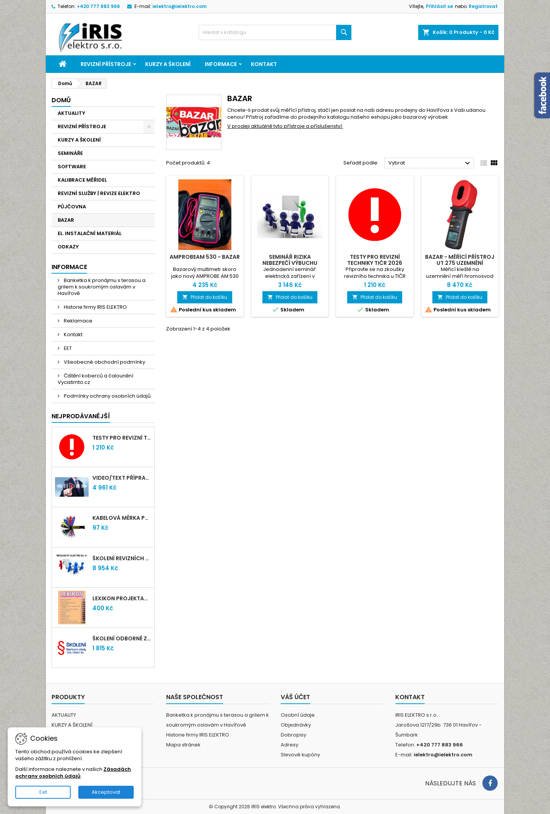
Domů (61, 100)
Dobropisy (293, 734)
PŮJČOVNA (72, 206)
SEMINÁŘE (70, 153)
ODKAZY (68, 246)
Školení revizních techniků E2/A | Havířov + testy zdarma (121, 558)
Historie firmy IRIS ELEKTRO (95, 307)
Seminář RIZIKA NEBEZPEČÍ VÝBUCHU (289, 260)
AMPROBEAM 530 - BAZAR (205, 257)
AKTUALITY (71, 113)
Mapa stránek (183, 744)
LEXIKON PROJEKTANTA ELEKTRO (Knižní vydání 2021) (121, 598)
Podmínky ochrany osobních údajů (106, 396)
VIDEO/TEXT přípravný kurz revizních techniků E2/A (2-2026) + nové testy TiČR (121, 478)
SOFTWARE (72, 166)
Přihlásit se (439, 6)
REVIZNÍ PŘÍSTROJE (106, 64)
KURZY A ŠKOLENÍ (168, 64)
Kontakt (264, 64)
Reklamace (77, 320)
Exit (43, 792)
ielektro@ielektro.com (179, 6)
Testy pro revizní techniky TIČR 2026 (121, 438)
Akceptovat (106, 792)
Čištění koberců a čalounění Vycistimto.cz (95, 379)
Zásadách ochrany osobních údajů (73, 773)
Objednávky (296, 725)
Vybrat (430, 163)
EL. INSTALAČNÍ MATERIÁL (89, 233)
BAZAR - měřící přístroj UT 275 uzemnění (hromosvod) (459, 263)
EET (67, 348)
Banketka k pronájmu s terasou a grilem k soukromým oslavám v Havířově (102, 287)
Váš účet (295, 697)
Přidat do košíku (204, 297)
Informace (221, 64)
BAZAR (66, 220)
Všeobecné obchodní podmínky (104, 362)
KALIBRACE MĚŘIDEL (82, 180)
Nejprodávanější (81, 416)
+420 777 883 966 (98, 6)
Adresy (289, 744)
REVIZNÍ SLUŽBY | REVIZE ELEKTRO (99, 193)
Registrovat (483, 6)
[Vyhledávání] (275, 32)
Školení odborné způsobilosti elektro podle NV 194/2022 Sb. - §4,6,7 (121, 638)
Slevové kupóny (300, 754)
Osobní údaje (298, 715)
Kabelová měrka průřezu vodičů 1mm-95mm (121, 518)
